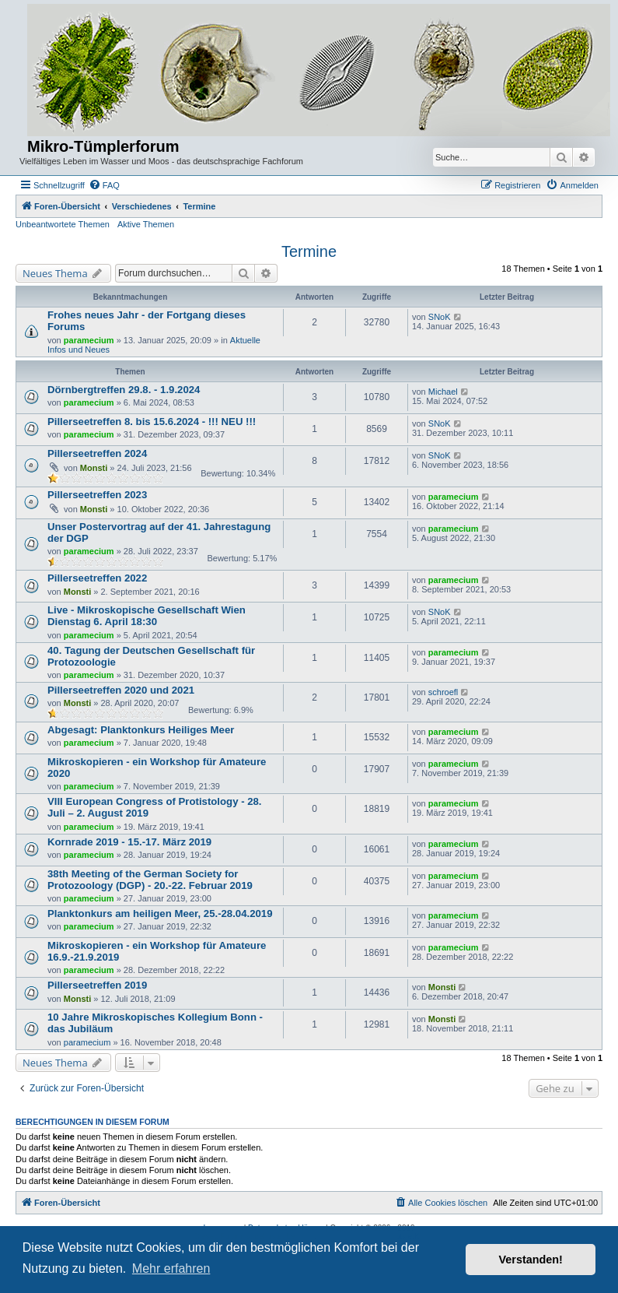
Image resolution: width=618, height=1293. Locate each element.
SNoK (439, 316)
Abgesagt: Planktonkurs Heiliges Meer (140, 730)
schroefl (443, 692)
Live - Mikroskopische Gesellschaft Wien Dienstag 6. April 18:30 (146, 615)
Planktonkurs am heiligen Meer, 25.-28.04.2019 (160, 913)
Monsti (93, 468)
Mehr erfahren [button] (171, 1268)
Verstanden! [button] (531, 1259)
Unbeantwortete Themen (63, 224)
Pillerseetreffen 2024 (97, 453)
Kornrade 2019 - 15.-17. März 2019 (129, 842)
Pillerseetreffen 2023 (97, 495)
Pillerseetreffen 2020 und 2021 (120, 690)
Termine (309, 251)
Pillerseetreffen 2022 (97, 578)
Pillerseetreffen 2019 (97, 985)
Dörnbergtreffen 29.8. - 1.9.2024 (123, 389)
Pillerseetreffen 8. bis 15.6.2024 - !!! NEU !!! (151, 421)
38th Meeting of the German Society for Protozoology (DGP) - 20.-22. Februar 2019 (150, 879)
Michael (443, 391)
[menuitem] (104, 185)
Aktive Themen (145, 224)
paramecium (89, 340)
